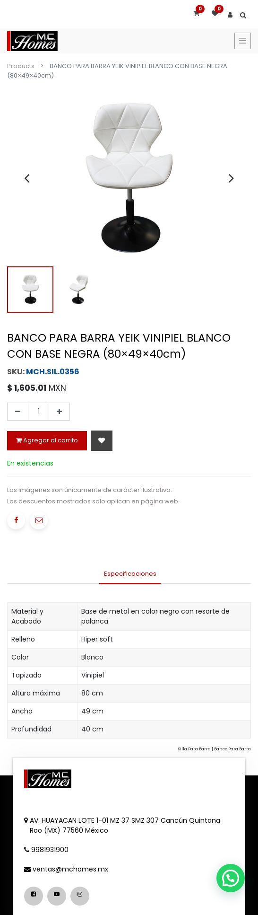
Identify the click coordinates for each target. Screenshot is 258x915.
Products (20, 66)
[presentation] (26, 178)
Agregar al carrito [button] (47, 440)
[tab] (130, 574)
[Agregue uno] (59, 412)
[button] (101, 441)
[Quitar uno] (17, 412)
